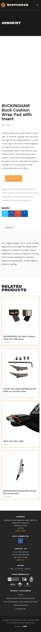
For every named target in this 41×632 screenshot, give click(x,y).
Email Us (20, 560)
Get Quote (13, 178)
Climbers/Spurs (25, 95)
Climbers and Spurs (10, 95)
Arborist (5, 93)
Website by (20, 626)
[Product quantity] (3, 178)
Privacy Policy (29, 623)
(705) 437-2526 (23, 552)
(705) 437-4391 (22, 557)
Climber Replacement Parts (21, 93)
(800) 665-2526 (24, 554)
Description (9, 227)
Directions (20, 531)
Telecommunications (10, 101)
